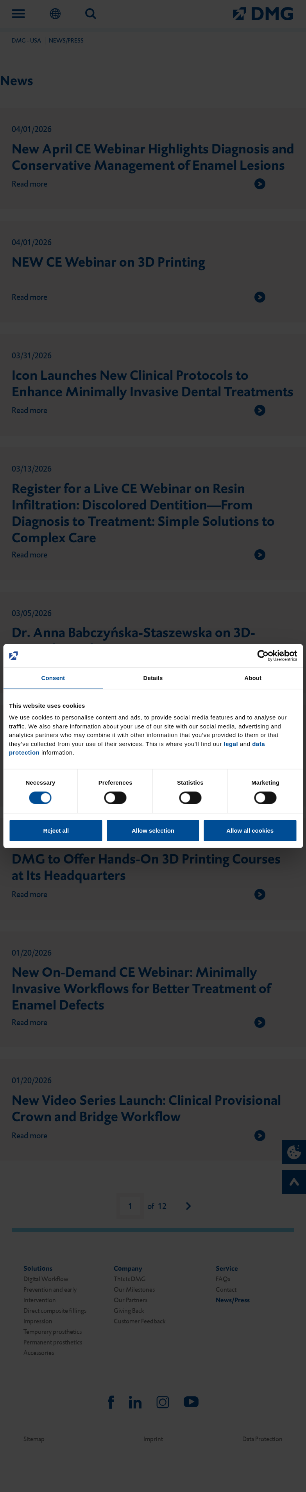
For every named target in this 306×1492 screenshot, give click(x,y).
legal (231, 743)
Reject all (56, 830)
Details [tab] (153, 678)
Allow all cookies (250, 830)
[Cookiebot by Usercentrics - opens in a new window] (263, 656)
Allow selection (153, 830)
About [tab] (252, 678)
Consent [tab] (53, 678)
